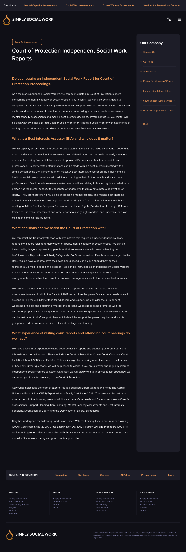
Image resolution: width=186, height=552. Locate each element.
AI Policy (125, 475)
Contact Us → (150, 52)
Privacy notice (149, 475)
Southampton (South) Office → (159, 100)
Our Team (83, 475)
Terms (171, 475)
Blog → (147, 123)
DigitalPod (97, 537)
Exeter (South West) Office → (158, 81)
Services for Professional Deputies (162, 5)
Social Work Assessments (80, 5)
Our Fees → (149, 61)
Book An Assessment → (27, 42)
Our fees (104, 475)
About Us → (149, 71)
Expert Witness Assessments (118, 5)
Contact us (61, 475)
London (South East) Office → (158, 91)
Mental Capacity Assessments (40, 5)
